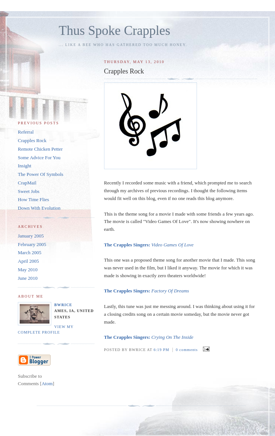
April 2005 (28, 261)
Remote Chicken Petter (40, 149)
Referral (26, 132)
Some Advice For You (39, 157)
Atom (47, 383)
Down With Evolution (39, 208)
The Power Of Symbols (40, 174)
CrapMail (27, 183)
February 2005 (32, 244)
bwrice (63, 305)
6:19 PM (162, 350)
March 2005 (29, 252)
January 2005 (31, 236)
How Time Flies (33, 199)
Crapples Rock (32, 140)
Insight (24, 165)
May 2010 (28, 269)
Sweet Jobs (28, 191)
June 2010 (28, 278)
